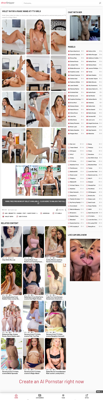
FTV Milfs (95, 216)
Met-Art (77, 144)
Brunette (12, 213)
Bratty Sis (95, 195)
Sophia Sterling (77, 99)
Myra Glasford (77, 51)
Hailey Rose (95, 61)
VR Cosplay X (77, 226)
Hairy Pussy (31, 213)
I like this (61, 210)
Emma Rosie (77, 61)
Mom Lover (77, 175)
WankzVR (77, 182)
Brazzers (77, 213)
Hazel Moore (77, 109)
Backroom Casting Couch (95, 175)
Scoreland (77, 206)
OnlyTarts (77, 195)
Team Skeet (77, 147)
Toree (95, 72)
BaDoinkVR (77, 171)
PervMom (95, 188)
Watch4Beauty (77, 209)
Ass (6, 213)
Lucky (90, 398)
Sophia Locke (77, 72)
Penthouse (77, 168)
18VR (95, 209)
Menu (98, 391)
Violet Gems (9, 216)
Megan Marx (77, 133)
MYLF (77, 154)
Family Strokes (77, 199)
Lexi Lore (95, 120)
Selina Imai (77, 78)
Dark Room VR (95, 213)
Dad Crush (95, 202)
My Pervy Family (77, 202)
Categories (28, 398)
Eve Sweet (95, 109)
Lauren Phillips (95, 68)
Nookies (95, 154)
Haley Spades (77, 130)
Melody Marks (77, 89)
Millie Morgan (95, 54)
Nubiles (77, 188)
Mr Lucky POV (95, 223)
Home (13, 398)
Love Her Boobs (95, 219)
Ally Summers (95, 85)
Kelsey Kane (95, 65)
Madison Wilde (77, 82)
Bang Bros (95, 226)
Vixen (95, 151)
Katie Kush (95, 92)
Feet (24, 213)
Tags (44, 398)
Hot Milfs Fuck (95, 158)
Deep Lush (95, 199)
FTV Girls (58, 213)
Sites (59, 398)
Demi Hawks (95, 75)
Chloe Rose (77, 113)
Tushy (95, 168)
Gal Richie (95, 96)
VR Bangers (95, 192)
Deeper (95, 182)
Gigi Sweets (95, 130)
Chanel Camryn (77, 75)
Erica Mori (77, 102)
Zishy (77, 158)
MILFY (95, 178)
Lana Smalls (77, 85)
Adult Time (95, 161)
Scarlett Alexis (77, 54)
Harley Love (77, 96)
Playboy (77, 178)
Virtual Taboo (77, 185)
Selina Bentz (95, 99)
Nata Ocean (95, 113)
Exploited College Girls (77, 223)
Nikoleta (95, 133)
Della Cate (95, 106)
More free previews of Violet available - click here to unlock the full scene (38, 201)
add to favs (23, 216)
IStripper (77, 151)
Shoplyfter (95, 185)
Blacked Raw (95, 164)
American (46, 213)
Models (74, 398)
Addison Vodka (95, 58)
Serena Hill (95, 116)
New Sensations (77, 192)
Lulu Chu (77, 116)
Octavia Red (77, 92)
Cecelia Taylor (95, 78)
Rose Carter (95, 126)
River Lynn (77, 126)
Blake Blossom (77, 68)
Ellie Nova (77, 120)
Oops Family (95, 206)
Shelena (95, 102)
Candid (19, 213)
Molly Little (95, 51)
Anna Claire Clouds (95, 89)
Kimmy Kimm (77, 106)
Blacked (77, 219)
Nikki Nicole (95, 82)
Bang (95, 144)
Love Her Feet (95, 171)
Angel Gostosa (95, 123)
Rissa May (77, 58)
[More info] (42, 256)
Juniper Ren (77, 65)
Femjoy (95, 147)
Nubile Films (77, 216)
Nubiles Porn (77, 164)
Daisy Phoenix (77, 123)
